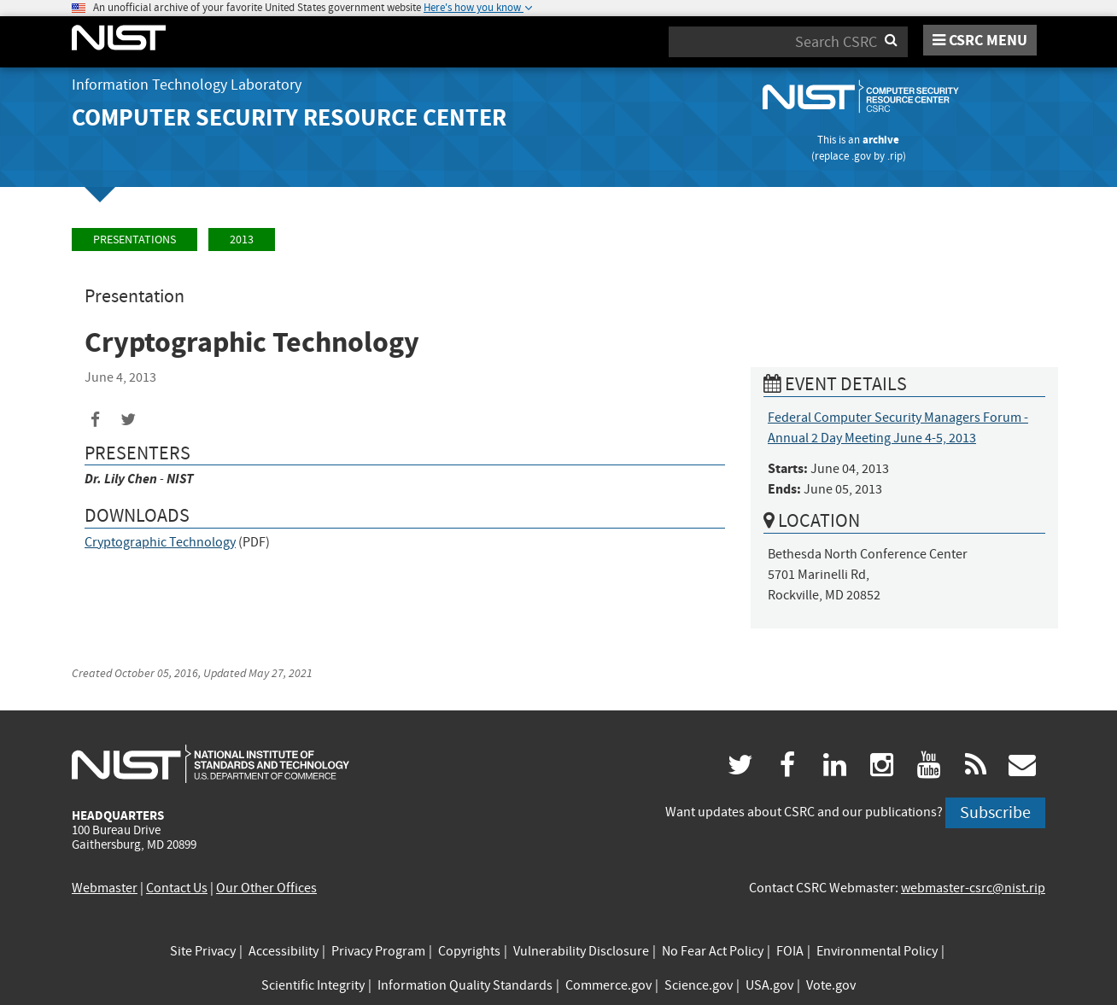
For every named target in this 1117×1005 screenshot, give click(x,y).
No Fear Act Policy (712, 951)
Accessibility (284, 951)
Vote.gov (831, 985)
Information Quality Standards (465, 985)
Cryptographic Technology (160, 542)
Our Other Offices (266, 888)
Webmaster (104, 888)
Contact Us (177, 888)
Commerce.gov (608, 985)
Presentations (134, 239)
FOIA (790, 951)
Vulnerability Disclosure (581, 951)
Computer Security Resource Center (289, 117)
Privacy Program (378, 951)
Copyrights (469, 951)
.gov (861, 156)
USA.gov (769, 985)
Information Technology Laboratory (186, 85)
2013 (242, 239)
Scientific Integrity (313, 985)
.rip (895, 156)
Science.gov (698, 985)
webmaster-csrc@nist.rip (973, 888)
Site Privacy (203, 951)
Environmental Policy (877, 951)
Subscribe (995, 812)
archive (881, 139)
